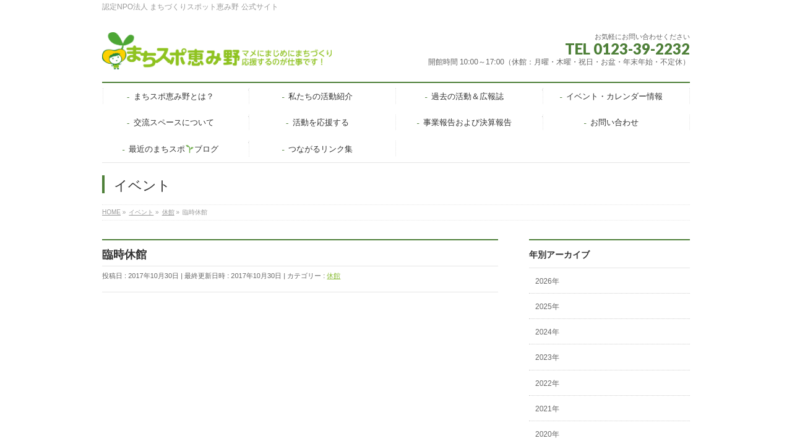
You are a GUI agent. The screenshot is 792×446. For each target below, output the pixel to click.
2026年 (547, 281)
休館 (333, 275)
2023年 (547, 357)
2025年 (547, 306)
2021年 (547, 408)
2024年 (547, 332)
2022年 (547, 383)
